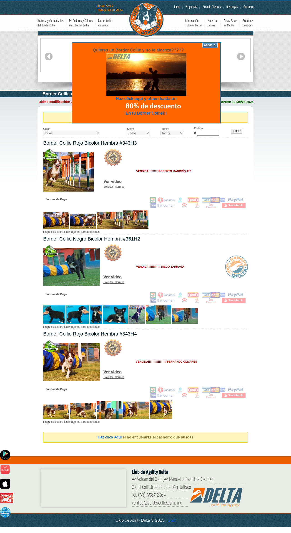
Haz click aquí (110, 437)
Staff (172, 520)
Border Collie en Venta (105, 22)
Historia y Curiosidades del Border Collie (51, 22)
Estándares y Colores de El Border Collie (81, 22)
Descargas (232, 7)
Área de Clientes (212, 7)
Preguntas (191, 7)
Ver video (112, 181)
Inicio (177, 7)
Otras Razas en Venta (230, 22)
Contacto (248, 7)
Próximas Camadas (248, 22)
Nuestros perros (213, 22)
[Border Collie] (75, 486)
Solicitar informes (113, 186)
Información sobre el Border (193, 22)
